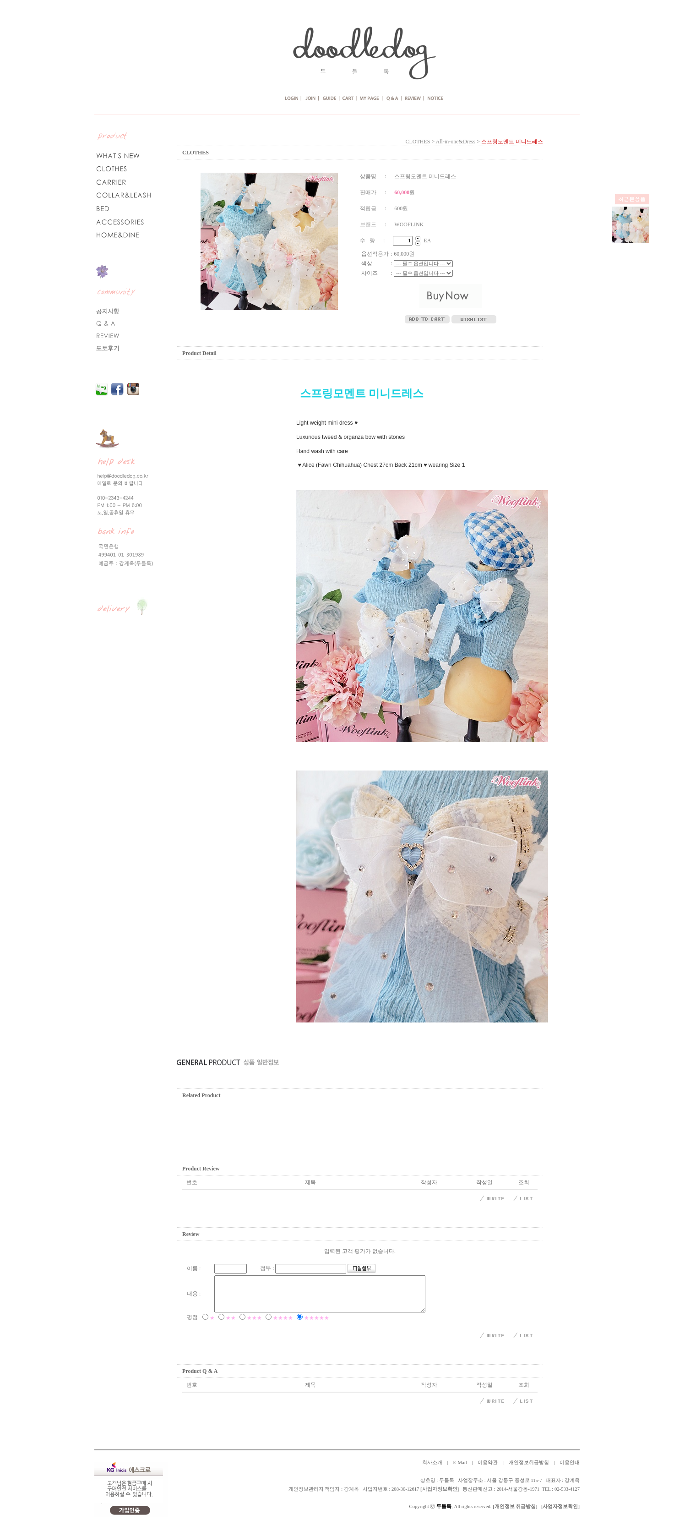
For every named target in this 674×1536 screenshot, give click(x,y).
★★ (231, 1325)
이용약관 (488, 1469)
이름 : (194, 1268)
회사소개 (432, 1469)
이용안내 (570, 1469)
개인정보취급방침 (529, 1469)
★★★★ (283, 1325)
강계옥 (351, 1495)
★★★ (254, 1325)
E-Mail (460, 1469)
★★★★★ (316, 1325)
